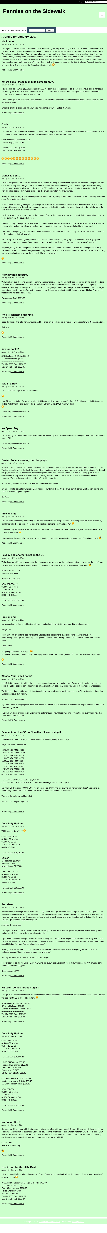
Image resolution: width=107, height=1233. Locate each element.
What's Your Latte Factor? (17, 676)
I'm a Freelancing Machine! (18, 314)
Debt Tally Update (12, 823)
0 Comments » (17, 543)
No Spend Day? (11, 1122)
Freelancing (9, 513)
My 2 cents (8, 41)
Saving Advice (78, 1221)
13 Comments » (18, 720)
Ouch (5, 124)
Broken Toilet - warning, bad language (24, 460)
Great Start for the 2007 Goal (19, 1167)
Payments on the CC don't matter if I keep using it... (32, 732)
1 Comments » (17, 70)
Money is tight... (11, 175)
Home (4, 30)
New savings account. (15, 274)
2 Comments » (17, 112)
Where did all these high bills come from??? (28, 81)
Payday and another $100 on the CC (23, 555)
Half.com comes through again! (20, 987)
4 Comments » (17, 502)
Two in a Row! (10, 383)
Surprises (7, 904)
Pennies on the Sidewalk (49, 1221)
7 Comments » (17, 811)
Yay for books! (10, 349)
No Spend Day (10, 428)
